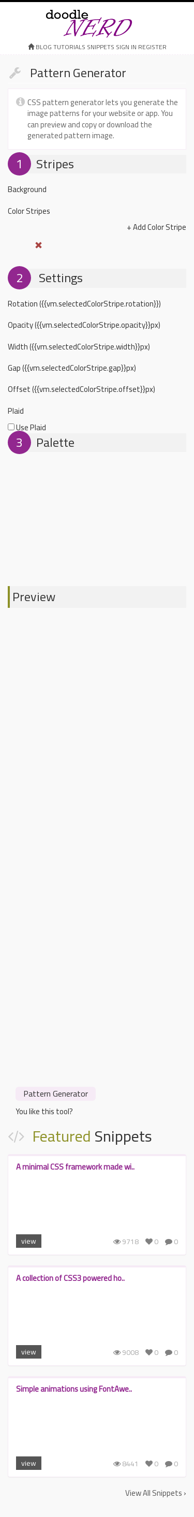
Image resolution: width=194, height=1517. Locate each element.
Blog (44, 47)
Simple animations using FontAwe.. (74, 1388)
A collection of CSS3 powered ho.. (70, 1278)
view (28, 1241)
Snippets (100, 47)
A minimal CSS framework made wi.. (75, 1166)
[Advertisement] (97, 981)
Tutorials (69, 47)
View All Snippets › (155, 1492)
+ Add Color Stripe (156, 227)
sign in (126, 47)
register (152, 47)
